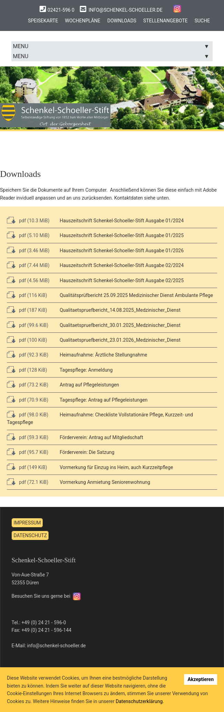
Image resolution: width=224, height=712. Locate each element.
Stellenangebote (166, 20)
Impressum (27, 515)
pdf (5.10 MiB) (34, 228)
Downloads (121, 20)
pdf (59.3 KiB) (33, 430)
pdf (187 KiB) (33, 302)
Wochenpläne (82, 20)
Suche (203, 20)
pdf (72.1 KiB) (33, 474)
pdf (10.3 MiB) (34, 213)
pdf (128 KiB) (33, 362)
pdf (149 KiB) (33, 460)
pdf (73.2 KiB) (33, 377)
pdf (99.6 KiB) (33, 317)
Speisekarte (41, 20)
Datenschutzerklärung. (140, 701)
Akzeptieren (201, 679)
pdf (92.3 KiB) (33, 347)
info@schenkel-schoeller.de (126, 10)
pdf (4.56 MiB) (34, 273)
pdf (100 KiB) (33, 332)
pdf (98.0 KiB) (33, 407)
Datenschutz (30, 528)
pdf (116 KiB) (33, 287)
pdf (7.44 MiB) (34, 258)
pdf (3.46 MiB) (34, 243)
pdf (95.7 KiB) (33, 444)
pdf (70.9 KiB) (33, 392)
